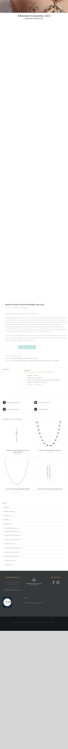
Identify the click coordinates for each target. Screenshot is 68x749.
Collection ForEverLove (11, 556)
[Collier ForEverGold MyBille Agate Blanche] (16, 460)
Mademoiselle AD (46, 361)
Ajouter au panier (27, 347)
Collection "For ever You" (12, 539)
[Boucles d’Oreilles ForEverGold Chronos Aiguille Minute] (16, 422)
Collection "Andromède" (11, 531)
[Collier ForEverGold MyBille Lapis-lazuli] (48, 422)
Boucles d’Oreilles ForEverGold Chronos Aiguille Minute (18, 451)
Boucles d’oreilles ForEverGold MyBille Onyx (50, 489)
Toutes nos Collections (10, 528)
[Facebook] (53, 582)
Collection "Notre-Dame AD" (13, 548)
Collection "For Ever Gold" (30, 358)
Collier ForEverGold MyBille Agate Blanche (18, 489)
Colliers (6, 520)
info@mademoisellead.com (12, 590)
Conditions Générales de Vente (33, 603)
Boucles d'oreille (16, 361)
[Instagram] (57, 582)
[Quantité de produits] (11, 347)
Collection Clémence (11, 552)
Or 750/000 (55, 361)
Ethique (38, 361)
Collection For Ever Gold (29, 361)
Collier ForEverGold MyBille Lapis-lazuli (50, 450)
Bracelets (6, 515)
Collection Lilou (9, 560)
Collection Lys (9, 564)
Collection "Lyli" (9, 544)
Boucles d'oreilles (17, 358)
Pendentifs (7, 524)
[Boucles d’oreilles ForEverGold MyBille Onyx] (48, 460)
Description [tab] (6, 369)
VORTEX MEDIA (48, 622)
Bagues (6, 507)
